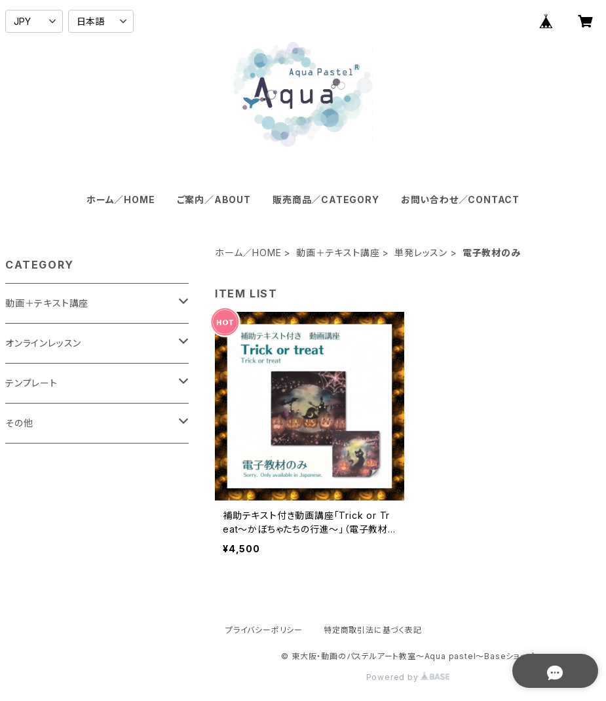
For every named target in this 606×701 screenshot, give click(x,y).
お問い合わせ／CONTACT (460, 199)
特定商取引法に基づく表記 (373, 630)
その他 (19, 422)
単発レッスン (420, 252)
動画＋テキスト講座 (337, 252)
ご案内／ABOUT (214, 199)
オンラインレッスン (43, 343)
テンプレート (31, 382)
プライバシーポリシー (264, 630)
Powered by (408, 677)
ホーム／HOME (120, 199)
